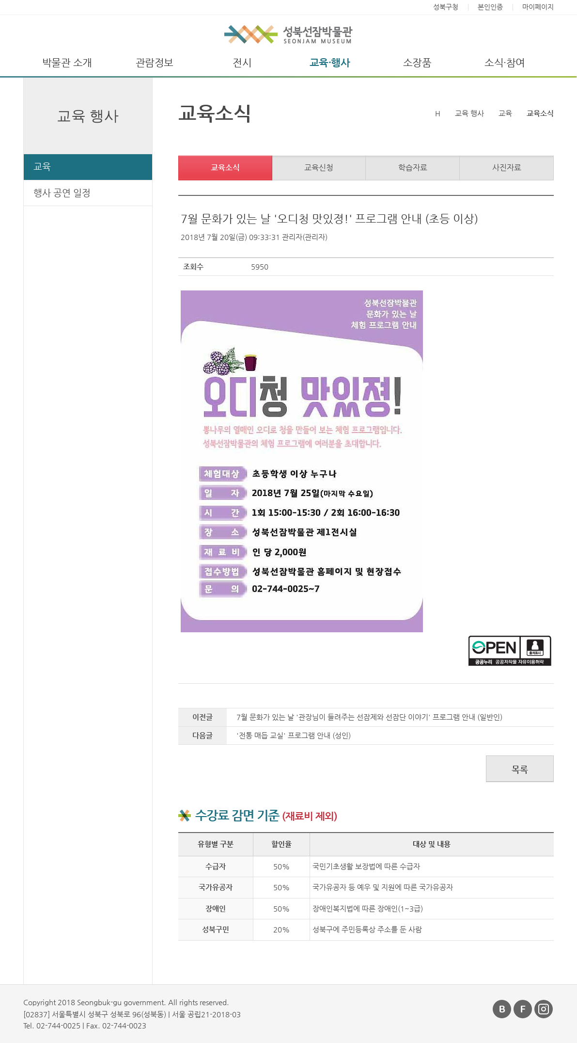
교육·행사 (330, 62)
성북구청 (445, 7)
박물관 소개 (67, 62)
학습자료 (412, 167)
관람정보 (154, 62)
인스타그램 (544, 1009)
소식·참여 (504, 62)
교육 (42, 166)
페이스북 (523, 1009)
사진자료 (506, 167)
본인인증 (490, 7)
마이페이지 (538, 7)
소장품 (417, 62)
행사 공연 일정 (62, 193)
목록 (520, 769)
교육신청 (318, 167)
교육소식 (225, 167)
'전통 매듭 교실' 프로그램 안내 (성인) (293, 735)
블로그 (502, 1009)
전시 (242, 62)
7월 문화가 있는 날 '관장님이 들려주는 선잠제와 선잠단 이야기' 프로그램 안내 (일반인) (369, 717)
